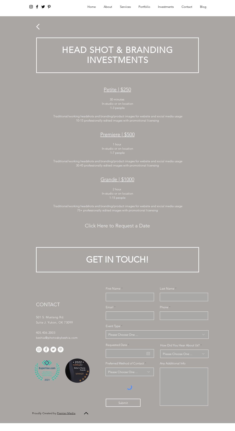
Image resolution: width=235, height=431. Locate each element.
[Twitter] (43, 6)
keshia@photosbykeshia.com (57, 338)
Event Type (113, 326)
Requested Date (118, 344)
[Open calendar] (148, 353)
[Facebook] (37, 6)
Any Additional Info (173, 363)
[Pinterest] (49, 6)
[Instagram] (31, 6)
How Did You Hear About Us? (180, 345)
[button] (166, 7)
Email (109, 307)
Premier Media (66, 413)
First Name (113, 288)
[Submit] (123, 403)
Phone (164, 307)
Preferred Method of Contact (125, 363)
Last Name (167, 288)
